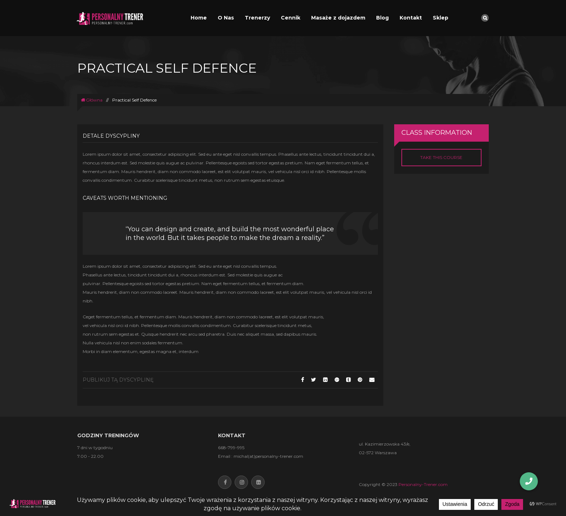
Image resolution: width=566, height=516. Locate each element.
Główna (92, 100)
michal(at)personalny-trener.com (268, 456)
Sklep (440, 17)
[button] (529, 481)
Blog (382, 17)
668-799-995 (231, 447)
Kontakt (411, 17)
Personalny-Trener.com (423, 484)
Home (199, 17)
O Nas (226, 17)
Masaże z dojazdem (338, 17)
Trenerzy (257, 17)
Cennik (290, 17)
